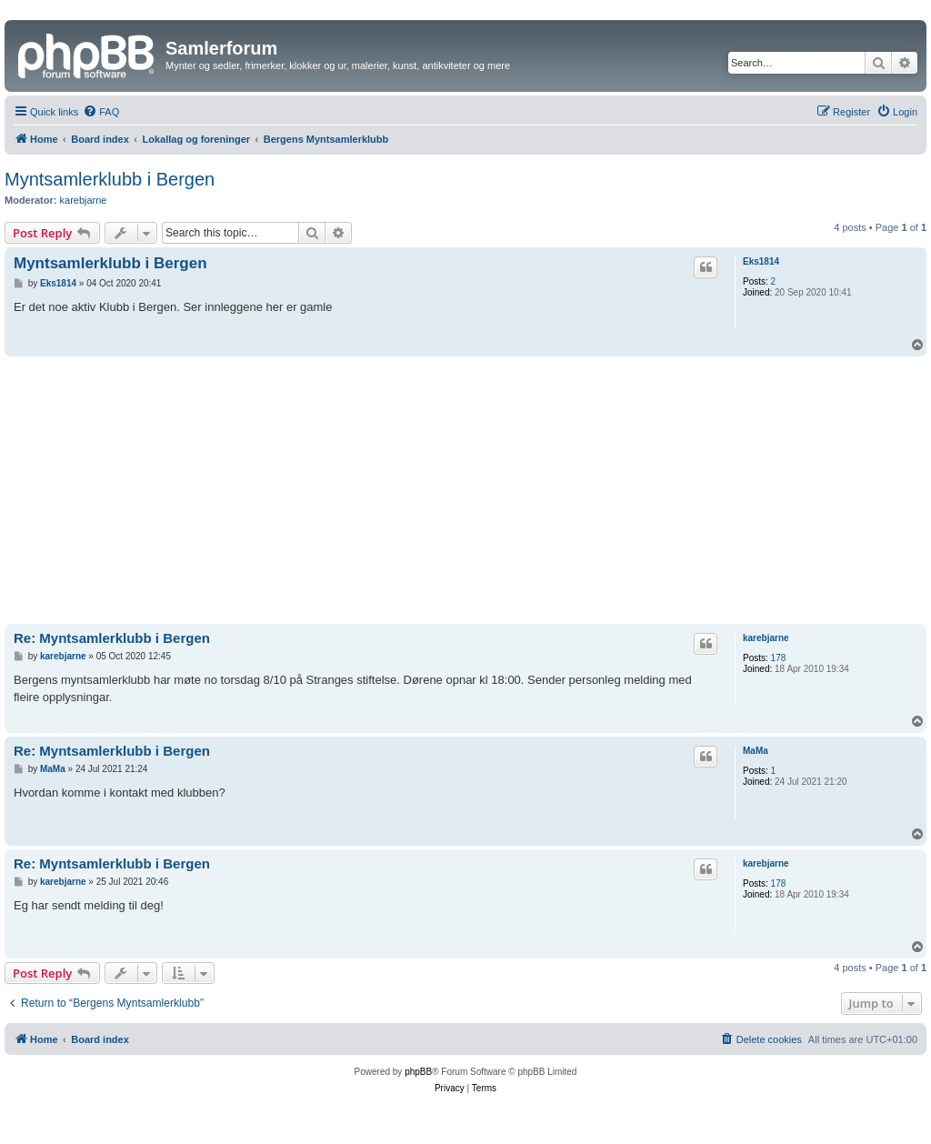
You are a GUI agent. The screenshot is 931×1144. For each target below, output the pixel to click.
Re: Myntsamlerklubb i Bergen (112, 638)
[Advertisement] (465, 493)
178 (778, 658)
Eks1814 (761, 261)
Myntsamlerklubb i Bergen (110, 179)
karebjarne (83, 200)
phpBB (418, 1072)
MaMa (755, 751)
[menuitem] (101, 112)
